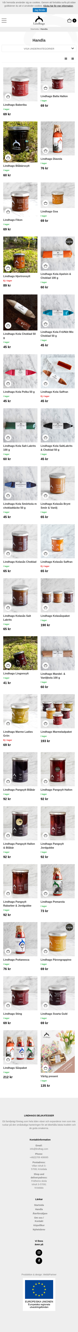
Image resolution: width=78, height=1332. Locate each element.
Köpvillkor (38, 1225)
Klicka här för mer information (58, 6)
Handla (39, 1209)
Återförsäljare (39, 1213)
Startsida (34, 29)
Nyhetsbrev (39, 1229)
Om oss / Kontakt (39, 1219)
